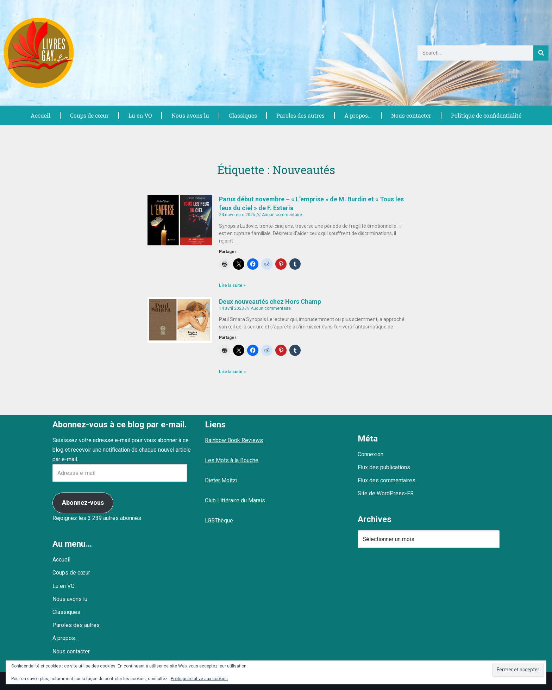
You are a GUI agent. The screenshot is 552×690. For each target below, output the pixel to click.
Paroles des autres (300, 115)
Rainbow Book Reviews (234, 440)
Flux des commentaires (386, 480)
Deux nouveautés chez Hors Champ (270, 301)
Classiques (242, 115)
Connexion (370, 454)
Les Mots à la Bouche (231, 460)
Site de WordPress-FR (386, 493)
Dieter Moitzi (221, 480)
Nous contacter (410, 115)
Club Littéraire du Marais (235, 500)
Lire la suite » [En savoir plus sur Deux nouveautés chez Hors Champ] (232, 371)
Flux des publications (384, 467)
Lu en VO (140, 115)
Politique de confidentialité (486, 115)
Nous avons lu (190, 115)
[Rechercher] (540, 53)
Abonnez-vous (83, 502)
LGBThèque (219, 520)
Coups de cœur (88, 115)
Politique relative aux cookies (199, 678)
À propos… (357, 115)
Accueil (40, 115)
